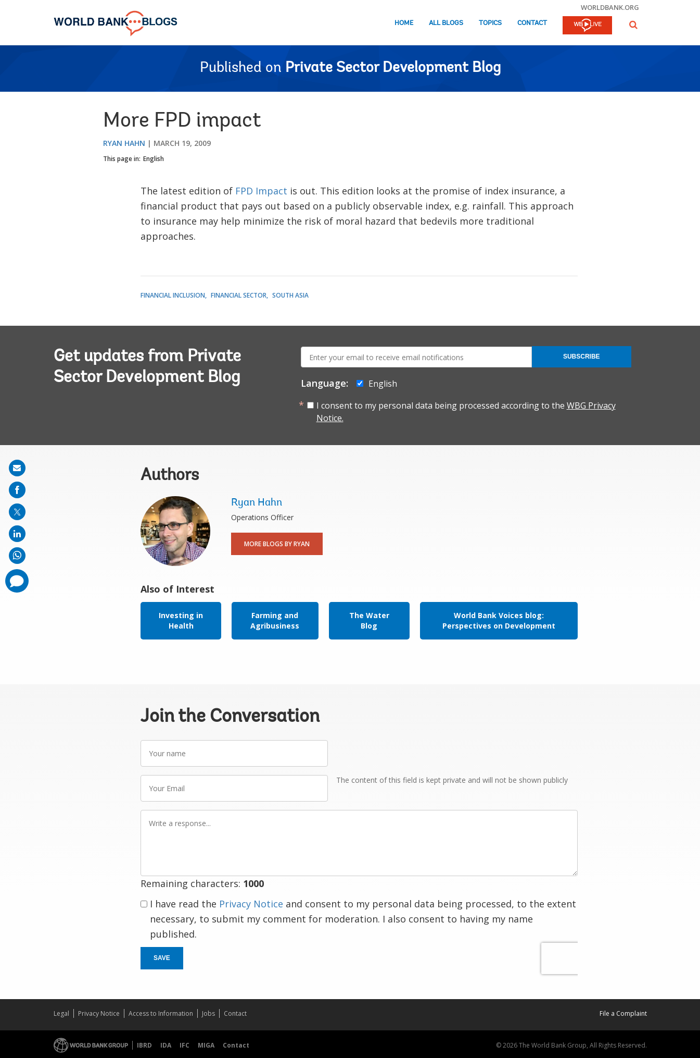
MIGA (206, 1045)
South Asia (290, 295)
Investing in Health (181, 620)
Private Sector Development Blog (393, 68)
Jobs (208, 1013)
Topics (490, 23)
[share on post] (17, 511)
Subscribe (581, 356)
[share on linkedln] (17, 533)
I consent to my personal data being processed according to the (466, 412)
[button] (633, 24)
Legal (61, 1013)
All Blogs (446, 23)
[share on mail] (17, 468)
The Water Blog (369, 620)
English (153, 158)
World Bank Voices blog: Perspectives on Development (498, 620)
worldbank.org (610, 7)
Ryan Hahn (124, 143)
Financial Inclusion (173, 295)
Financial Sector (238, 295)
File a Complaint (623, 1013)
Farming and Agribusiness (274, 620)
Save (162, 958)
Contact (532, 23)
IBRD (144, 1045)
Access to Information (161, 1013)
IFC (184, 1045)
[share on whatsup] (17, 555)
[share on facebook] (17, 490)
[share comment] (17, 581)
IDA (165, 1045)
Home (403, 23)
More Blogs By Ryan (277, 543)
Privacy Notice (251, 903)
